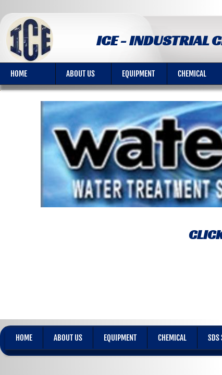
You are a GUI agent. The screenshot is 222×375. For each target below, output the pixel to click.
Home (18, 74)
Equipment (138, 74)
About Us (80, 74)
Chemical (172, 338)
